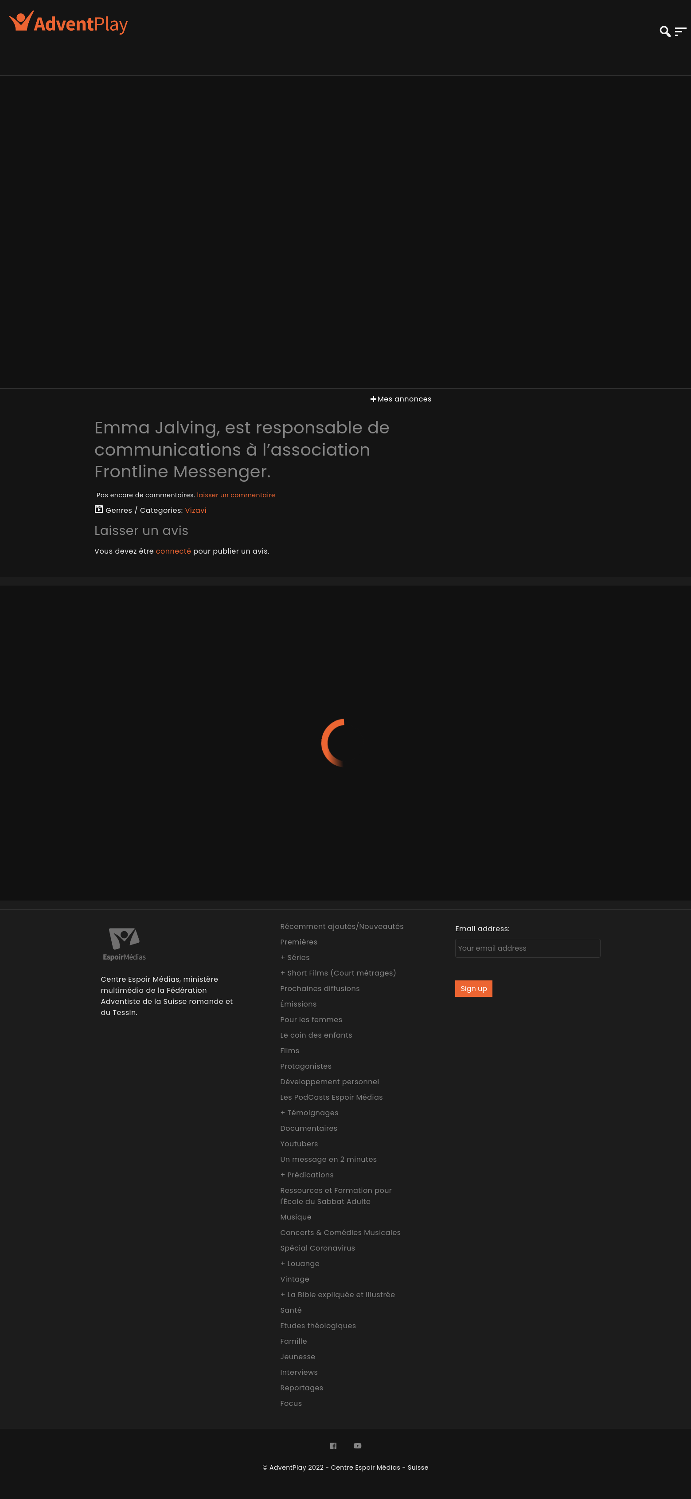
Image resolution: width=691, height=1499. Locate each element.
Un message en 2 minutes (328, 1159)
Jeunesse (297, 1357)
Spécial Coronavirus (317, 1248)
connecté (173, 551)
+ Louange (300, 1264)
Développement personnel (329, 1082)
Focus (291, 1403)
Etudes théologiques (318, 1326)
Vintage (294, 1279)
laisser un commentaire (236, 495)
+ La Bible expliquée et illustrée (337, 1295)
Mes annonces (400, 399)
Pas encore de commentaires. (186, 495)
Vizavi (196, 510)
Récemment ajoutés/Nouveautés (342, 926)
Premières (298, 942)
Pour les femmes (311, 1020)
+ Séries (295, 957)
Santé (291, 1310)
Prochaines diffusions (320, 989)
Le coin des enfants (316, 1035)
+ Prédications (307, 1175)
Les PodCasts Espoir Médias (331, 1097)
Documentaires (308, 1128)
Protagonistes (306, 1066)
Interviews (299, 1372)
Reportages (301, 1388)
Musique (296, 1217)
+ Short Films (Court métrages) (338, 973)
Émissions (298, 1004)
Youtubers (299, 1144)
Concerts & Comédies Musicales (340, 1233)
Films (289, 1051)
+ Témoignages (309, 1113)
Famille (293, 1341)
